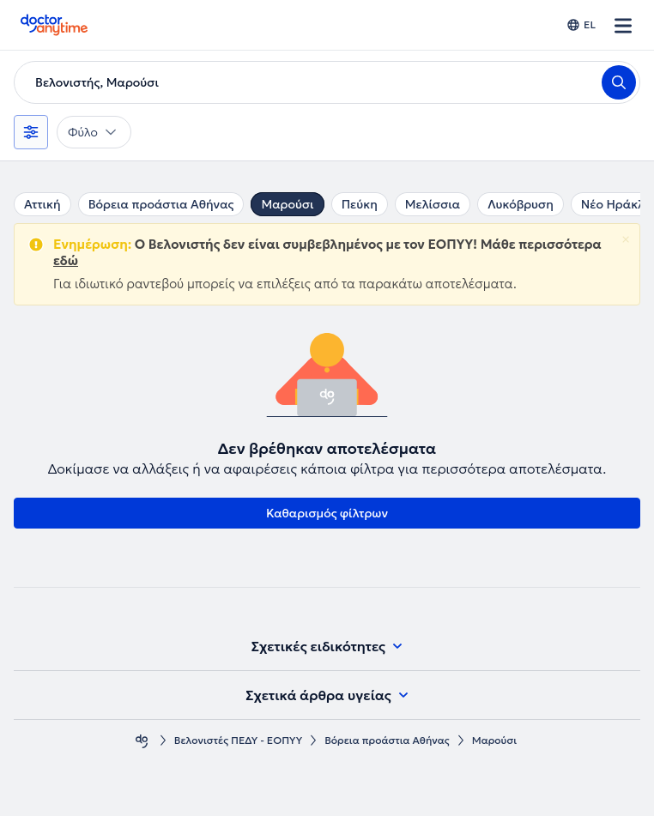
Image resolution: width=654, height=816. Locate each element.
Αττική (42, 204)
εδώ (65, 260)
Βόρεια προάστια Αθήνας (161, 204)
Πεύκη (360, 204)
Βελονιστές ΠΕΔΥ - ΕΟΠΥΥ (238, 740)
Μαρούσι (287, 204)
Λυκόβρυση (520, 204)
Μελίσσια (432, 204)
